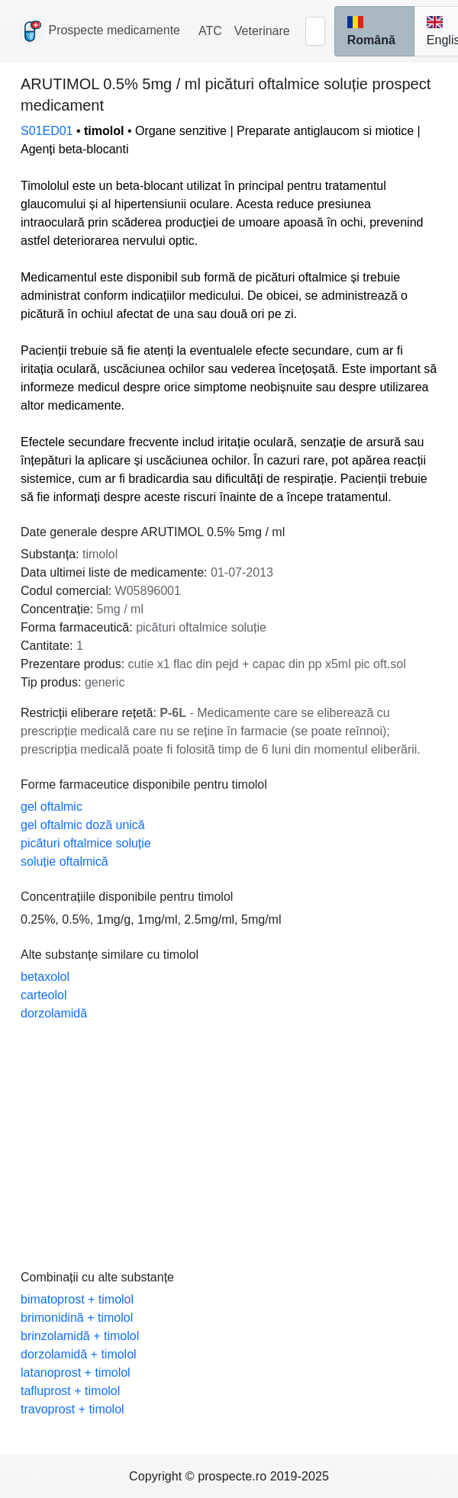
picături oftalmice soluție (86, 843)
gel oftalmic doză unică (83, 824)
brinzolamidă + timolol (80, 1335)
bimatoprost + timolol (77, 1299)
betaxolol (45, 976)
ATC (210, 30)
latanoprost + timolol (76, 1372)
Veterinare (262, 30)
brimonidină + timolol (77, 1317)
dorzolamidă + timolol (79, 1354)
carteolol (43, 994)
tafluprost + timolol (70, 1390)
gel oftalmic (51, 806)
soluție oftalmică (64, 861)
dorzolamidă (54, 1013)
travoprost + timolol (72, 1409)
